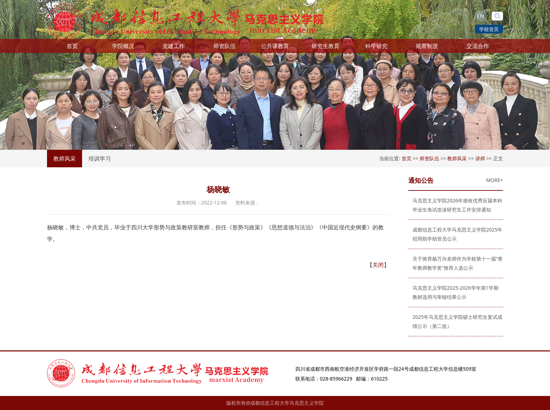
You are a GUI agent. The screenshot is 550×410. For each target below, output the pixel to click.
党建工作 (173, 48)
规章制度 (427, 48)
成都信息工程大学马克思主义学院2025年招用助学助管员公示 (456, 234)
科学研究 (376, 48)
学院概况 (123, 48)
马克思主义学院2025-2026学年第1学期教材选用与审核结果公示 (454, 292)
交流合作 (478, 48)
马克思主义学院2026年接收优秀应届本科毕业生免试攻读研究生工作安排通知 (456, 205)
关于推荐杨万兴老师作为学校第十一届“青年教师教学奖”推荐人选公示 (456, 263)
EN (480, 15)
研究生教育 (325, 48)
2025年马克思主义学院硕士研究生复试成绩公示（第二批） (456, 321)
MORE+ (492, 180)
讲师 (480, 158)
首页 (72, 48)
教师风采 (64, 158)
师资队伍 (224, 48)
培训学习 (99, 158)
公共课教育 (275, 48)
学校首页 (489, 28)
